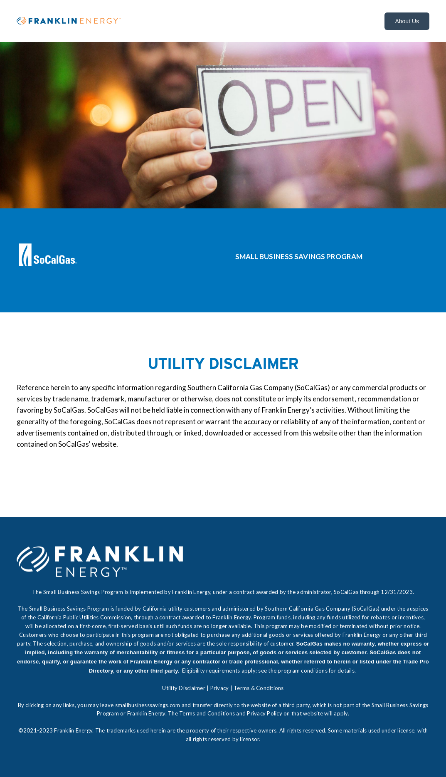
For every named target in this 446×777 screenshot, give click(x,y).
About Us (407, 21)
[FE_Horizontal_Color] (69, 21)
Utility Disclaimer (183, 688)
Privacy (219, 688)
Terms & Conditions (259, 688)
